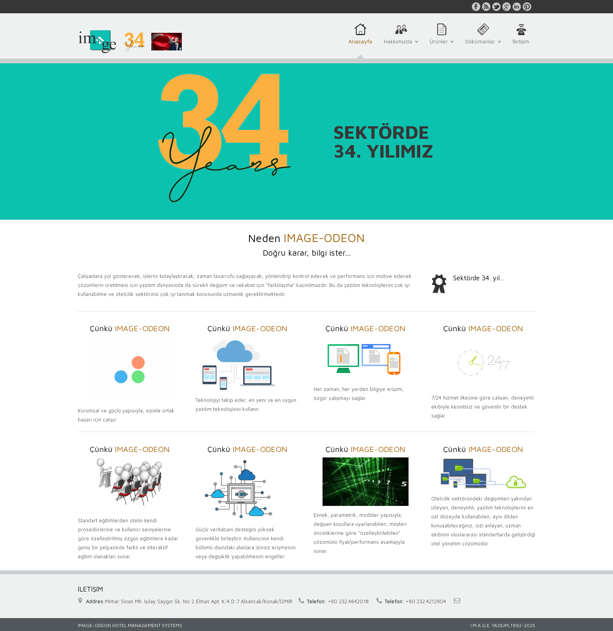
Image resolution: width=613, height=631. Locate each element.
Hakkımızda (401, 45)
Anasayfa (360, 45)
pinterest (527, 6)
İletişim (521, 45)
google (506, 6)
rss (486, 6)
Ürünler (441, 45)
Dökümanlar (483, 45)
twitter (496, 6)
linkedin (517, 6)
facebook (476, 6)
